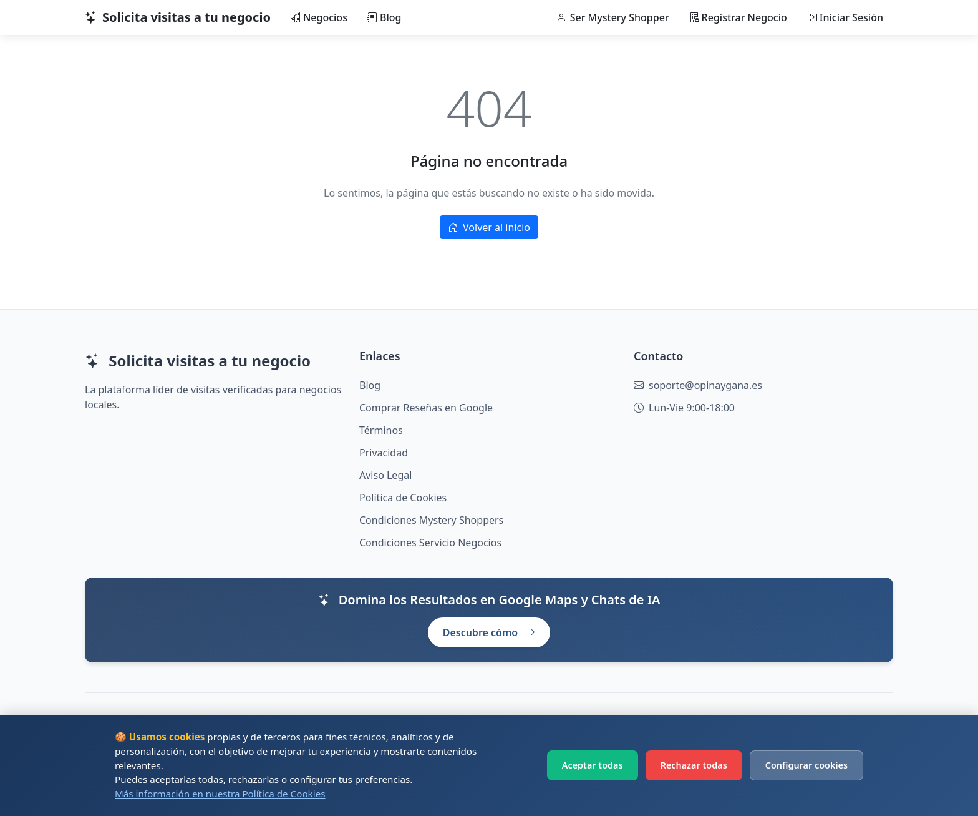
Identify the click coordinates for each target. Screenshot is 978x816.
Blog (384, 17)
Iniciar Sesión (845, 17)
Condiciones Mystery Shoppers (431, 520)
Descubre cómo (489, 632)
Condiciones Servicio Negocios (430, 542)
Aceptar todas (592, 765)
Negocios (319, 17)
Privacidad (383, 453)
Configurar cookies (806, 765)
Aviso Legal (385, 475)
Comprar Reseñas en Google (426, 408)
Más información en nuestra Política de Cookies (220, 793)
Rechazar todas (694, 765)
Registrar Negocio (738, 17)
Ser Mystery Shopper (613, 17)
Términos (381, 430)
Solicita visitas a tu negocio (178, 17)
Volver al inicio (489, 227)
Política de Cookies (403, 497)
